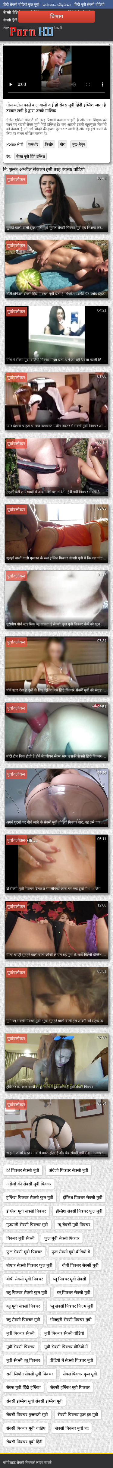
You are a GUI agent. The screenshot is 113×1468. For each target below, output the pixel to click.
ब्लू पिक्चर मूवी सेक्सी (69, 1279)
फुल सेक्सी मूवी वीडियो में (71, 1251)
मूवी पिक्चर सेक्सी (20, 1333)
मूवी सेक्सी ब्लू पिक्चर (23, 1360)
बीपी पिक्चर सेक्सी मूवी (80, 1265)
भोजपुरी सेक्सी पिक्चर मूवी (71, 1319)
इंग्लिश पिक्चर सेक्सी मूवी (83, 1197)
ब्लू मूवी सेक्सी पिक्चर (23, 1306)
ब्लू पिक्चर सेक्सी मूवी (74, 1292)
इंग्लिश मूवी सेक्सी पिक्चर (26, 1211)
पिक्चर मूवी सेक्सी (20, 1238)
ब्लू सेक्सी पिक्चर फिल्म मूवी (72, 1306)
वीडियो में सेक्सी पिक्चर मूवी (71, 1360)
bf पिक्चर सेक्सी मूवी (22, 1170)
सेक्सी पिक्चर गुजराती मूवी (27, 1414)
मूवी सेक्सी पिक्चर (20, 1346)
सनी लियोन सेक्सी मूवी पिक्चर (29, 1374)
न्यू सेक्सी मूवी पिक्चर (74, 1224)
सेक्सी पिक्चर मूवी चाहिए (26, 1428)
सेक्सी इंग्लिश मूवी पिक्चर (70, 1387)
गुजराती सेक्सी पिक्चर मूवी (27, 1224)
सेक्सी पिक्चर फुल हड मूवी (78, 1414)
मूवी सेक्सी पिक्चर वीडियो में (66, 1346)
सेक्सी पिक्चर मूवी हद (72, 1428)
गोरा (62, 144)
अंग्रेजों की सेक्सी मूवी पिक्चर (29, 1184)
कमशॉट (33, 144)
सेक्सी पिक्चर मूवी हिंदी (24, 1441)
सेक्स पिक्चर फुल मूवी (80, 1374)
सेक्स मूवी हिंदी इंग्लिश (30, 156)
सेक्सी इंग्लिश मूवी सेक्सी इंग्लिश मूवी (34, 1401)
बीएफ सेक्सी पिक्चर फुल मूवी (29, 1265)
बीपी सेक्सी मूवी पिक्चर (24, 1279)
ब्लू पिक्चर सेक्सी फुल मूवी (26, 1292)
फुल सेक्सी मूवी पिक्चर (24, 1251)
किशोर (49, 144)
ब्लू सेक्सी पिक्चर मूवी (23, 1319)
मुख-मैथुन (78, 144)
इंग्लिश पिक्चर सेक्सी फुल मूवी (29, 1197)
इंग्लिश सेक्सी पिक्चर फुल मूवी (79, 1211)
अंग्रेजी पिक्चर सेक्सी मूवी (68, 1170)
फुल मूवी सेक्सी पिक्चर (62, 1238)
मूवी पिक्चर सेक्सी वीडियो (64, 1333)
